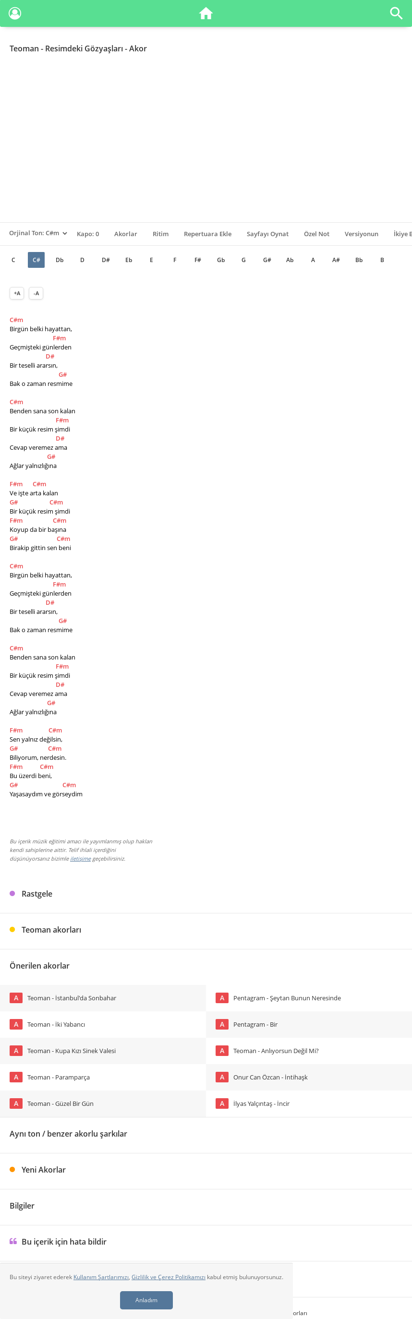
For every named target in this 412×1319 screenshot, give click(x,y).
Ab (289, 260)
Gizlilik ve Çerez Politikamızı (169, 1277)
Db (59, 260)
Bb (359, 260)
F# (197, 260)
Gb (221, 260)
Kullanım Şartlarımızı (101, 1277)
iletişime (80, 858)
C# (36, 260)
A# (336, 260)
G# (267, 260)
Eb (128, 260)
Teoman (24, 48)
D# (106, 260)
